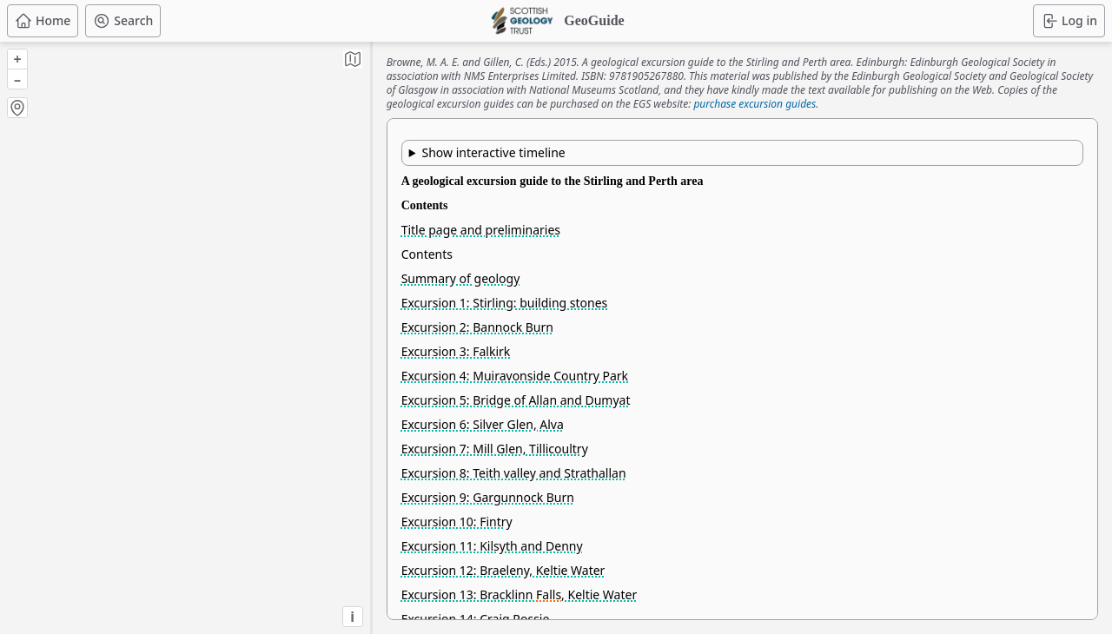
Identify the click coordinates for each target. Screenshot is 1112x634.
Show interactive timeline (493, 152)
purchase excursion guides (754, 103)
